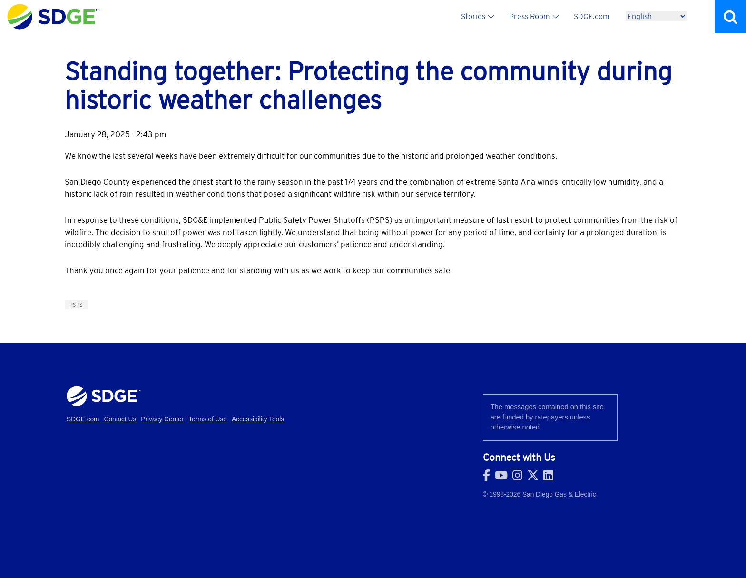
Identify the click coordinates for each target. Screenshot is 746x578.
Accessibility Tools (258, 419)
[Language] (656, 16)
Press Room (529, 16)
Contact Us (120, 419)
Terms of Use (207, 419)
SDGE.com (591, 16)
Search (730, 16)
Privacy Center (162, 419)
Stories (473, 16)
